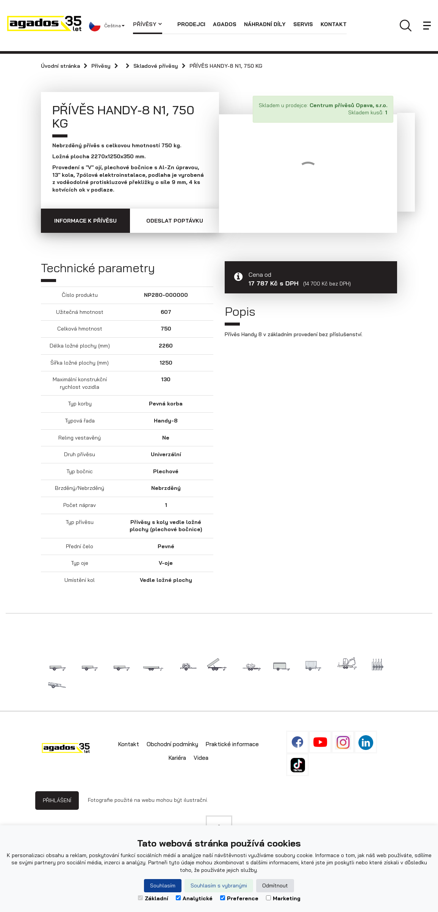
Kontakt (334, 24)
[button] (111, 25)
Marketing (283, 898)
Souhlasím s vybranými (219, 885)
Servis (303, 24)
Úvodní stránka (60, 65)
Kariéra (177, 757)
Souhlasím (162, 885)
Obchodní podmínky (172, 744)
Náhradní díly (265, 24)
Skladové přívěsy (155, 65)
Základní (153, 898)
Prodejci (191, 24)
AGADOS (224, 24)
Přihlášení (57, 800)
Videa (201, 757)
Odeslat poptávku (174, 220)
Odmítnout (275, 885)
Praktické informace (232, 744)
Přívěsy (147, 24)
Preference (239, 898)
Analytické (194, 898)
